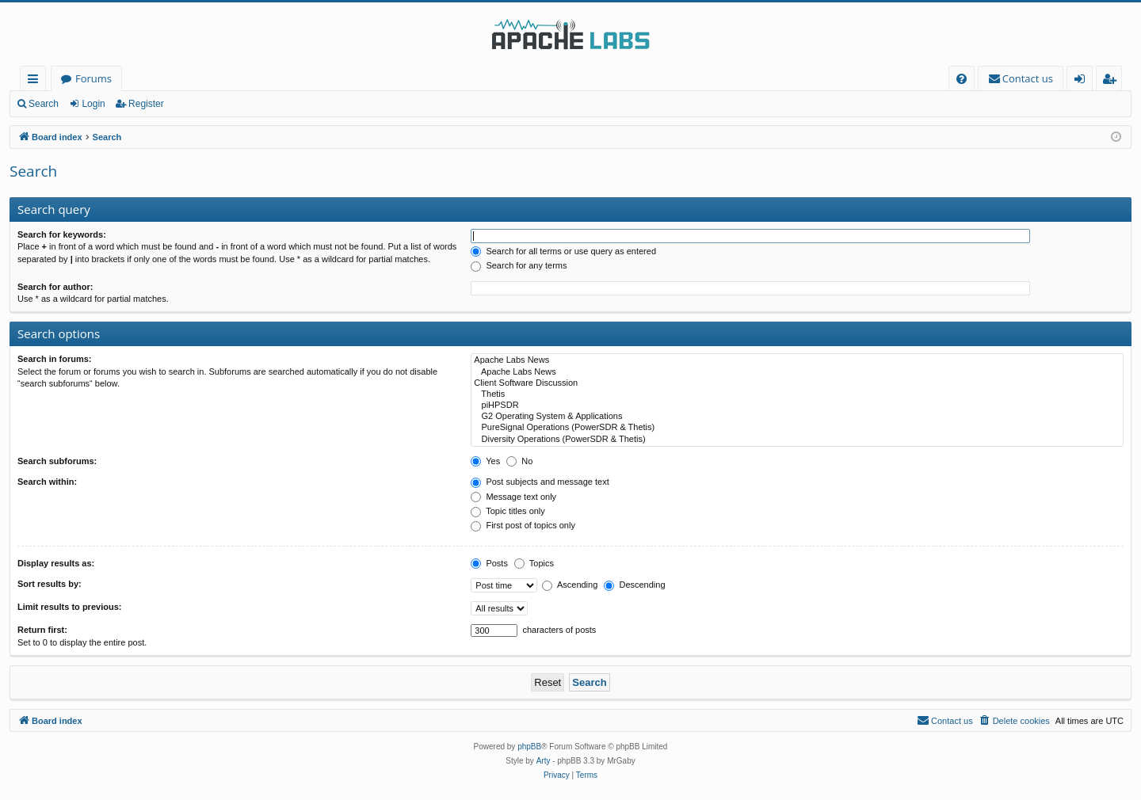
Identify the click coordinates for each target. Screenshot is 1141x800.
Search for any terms (519, 265)
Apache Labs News (797, 360)
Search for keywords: (61, 234)
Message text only (513, 496)
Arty (543, 760)
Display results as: (55, 563)
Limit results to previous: (69, 606)
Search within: (47, 481)
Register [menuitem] (1112, 81)
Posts (489, 563)
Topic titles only (507, 511)
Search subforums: (57, 461)
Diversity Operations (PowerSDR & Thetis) (797, 439)
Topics (534, 563)
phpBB (529, 746)
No (519, 461)
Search (44, 103)
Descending (634, 584)
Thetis (797, 394)
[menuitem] (961, 79)
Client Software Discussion (797, 383)
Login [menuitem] (1083, 81)
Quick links (36, 81)
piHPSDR (797, 405)
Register (146, 103)
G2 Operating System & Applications (797, 416)
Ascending (569, 584)
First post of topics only (523, 525)
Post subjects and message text (540, 481)
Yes (485, 461)
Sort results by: (49, 584)
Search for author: (55, 286)
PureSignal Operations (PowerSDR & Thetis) (797, 427)
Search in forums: (54, 359)
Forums (93, 78)
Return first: (42, 629)
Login (93, 103)
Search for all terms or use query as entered (563, 251)
